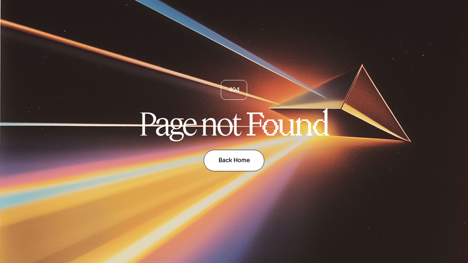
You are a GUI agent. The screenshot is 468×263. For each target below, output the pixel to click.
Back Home (234, 160)
